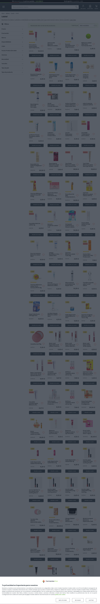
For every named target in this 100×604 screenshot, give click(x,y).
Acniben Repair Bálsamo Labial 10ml (53, 315)
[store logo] (8, 7)
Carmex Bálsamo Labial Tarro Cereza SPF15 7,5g (36, 286)
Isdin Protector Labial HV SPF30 (88, 104)
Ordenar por (75, 25)
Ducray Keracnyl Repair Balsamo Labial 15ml (53, 284)
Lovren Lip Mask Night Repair (88, 549)
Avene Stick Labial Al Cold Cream (85, 224)
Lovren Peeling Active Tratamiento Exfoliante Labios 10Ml (70, 550)
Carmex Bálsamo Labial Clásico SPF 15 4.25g (88, 194)
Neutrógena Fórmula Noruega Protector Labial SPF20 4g (35, 106)
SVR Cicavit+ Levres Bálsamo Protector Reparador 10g (53, 403)
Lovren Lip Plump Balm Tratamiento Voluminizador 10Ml (34, 580)
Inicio (3, 13)
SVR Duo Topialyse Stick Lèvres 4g (70, 373)
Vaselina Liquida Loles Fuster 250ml (88, 284)
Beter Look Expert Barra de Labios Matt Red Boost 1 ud (70, 345)
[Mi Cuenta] (83, 7)
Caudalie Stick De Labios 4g (34, 224)
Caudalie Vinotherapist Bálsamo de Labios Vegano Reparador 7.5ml (53, 373)
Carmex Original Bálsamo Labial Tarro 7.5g (86, 316)
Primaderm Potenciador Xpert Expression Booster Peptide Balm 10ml (34, 46)
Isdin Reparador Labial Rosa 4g (53, 462)
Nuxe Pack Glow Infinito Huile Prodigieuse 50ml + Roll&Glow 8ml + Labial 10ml (86, 403)
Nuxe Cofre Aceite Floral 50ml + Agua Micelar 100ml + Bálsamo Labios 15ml (88, 432)
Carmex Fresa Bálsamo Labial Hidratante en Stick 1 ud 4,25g (88, 373)
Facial (12, 13)
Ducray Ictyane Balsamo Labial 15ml (35, 255)
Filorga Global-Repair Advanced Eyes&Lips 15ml (70, 520)
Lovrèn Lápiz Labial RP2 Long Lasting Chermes (70, 491)
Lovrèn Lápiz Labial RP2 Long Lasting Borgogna (86, 491)
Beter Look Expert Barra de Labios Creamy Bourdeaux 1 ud (54, 345)
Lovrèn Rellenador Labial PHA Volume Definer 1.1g (70, 134)
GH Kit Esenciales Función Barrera (53, 105)
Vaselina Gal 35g (35, 344)
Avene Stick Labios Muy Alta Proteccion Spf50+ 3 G (88, 255)
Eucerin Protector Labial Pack (36, 75)
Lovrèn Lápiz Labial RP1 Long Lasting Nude (87, 461)
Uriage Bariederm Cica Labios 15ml (54, 254)
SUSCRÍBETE (65, 1)
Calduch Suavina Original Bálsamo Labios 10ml (88, 76)
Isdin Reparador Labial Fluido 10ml (54, 76)
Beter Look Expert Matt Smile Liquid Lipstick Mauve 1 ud (35, 374)
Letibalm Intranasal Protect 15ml (51, 134)
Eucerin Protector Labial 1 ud (53, 226)
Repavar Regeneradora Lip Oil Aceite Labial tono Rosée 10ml (70, 432)
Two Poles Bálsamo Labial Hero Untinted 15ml (52, 550)
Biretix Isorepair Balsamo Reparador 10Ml (88, 520)
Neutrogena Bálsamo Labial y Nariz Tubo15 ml (54, 165)
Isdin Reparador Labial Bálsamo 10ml (70, 316)
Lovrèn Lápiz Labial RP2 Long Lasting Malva (52, 491)
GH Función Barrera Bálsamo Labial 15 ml (52, 44)
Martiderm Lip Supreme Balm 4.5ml (52, 579)
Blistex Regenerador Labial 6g (85, 579)
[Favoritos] (90, 7)
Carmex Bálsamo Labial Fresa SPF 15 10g (36, 195)
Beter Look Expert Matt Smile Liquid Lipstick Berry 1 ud (87, 345)
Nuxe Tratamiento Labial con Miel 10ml (35, 433)
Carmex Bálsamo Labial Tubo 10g (70, 254)
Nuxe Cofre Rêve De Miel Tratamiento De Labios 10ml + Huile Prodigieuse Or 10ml (54, 521)
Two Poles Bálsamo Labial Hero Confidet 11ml (35, 551)
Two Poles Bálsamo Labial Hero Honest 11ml (70, 165)
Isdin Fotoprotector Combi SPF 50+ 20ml (70, 579)
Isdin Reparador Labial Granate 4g (36, 462)
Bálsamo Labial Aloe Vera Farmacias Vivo (86, 44)
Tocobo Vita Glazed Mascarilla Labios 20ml (36, 521)
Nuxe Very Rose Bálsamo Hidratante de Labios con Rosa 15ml (53, 194)
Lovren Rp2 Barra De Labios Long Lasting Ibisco (34, 491)
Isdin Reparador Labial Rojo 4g (70, 460)
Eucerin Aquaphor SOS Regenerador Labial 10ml (70, 46)
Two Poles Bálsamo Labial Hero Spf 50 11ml (88, 165)
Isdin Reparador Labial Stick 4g (70, 75)
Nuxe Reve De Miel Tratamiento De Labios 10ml (70, 196)
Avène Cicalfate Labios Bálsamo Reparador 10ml (70, 105)
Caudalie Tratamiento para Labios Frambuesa (85, 134)
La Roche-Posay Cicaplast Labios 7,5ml (34, 136)
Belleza (8, 13)
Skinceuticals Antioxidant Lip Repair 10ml (70, 284)
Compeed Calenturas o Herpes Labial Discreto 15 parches (69, 226)
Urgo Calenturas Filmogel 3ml (34, 315)
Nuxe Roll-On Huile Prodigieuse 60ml (36, 166)
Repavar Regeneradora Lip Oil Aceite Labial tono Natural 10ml (54, 432)
